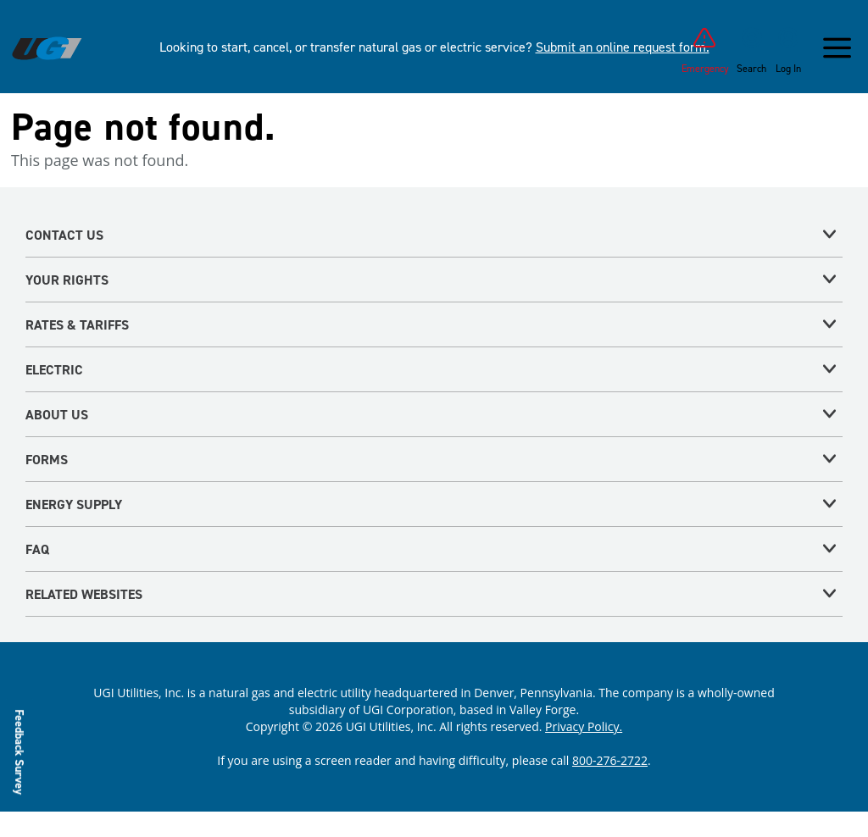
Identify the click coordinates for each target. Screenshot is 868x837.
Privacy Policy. (583, 726)
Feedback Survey (20, 751)
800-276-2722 (610, 760)
